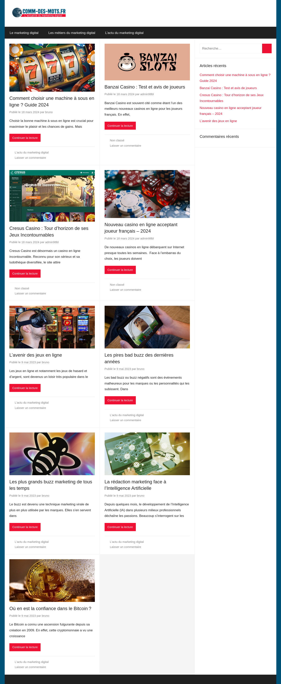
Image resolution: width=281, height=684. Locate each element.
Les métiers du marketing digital (71, 33)
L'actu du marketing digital (32, 152)
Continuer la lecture (25, 137)
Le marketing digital (24, 33)
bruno (48, 112)
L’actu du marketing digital (124, 33)
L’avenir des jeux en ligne (35, 355)
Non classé (117, 140)
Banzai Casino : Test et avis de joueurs (145, 86)
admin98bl (147, 94)
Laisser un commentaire (30, 157)
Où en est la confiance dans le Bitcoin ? (50, 608)
